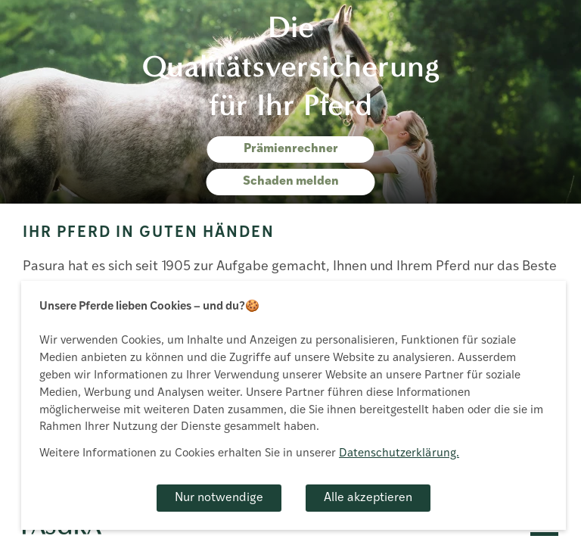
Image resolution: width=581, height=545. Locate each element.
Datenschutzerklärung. (399, 453)
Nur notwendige (219, 498)
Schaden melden (291, 182)
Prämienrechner (291, 149)
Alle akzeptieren (368, 498)
